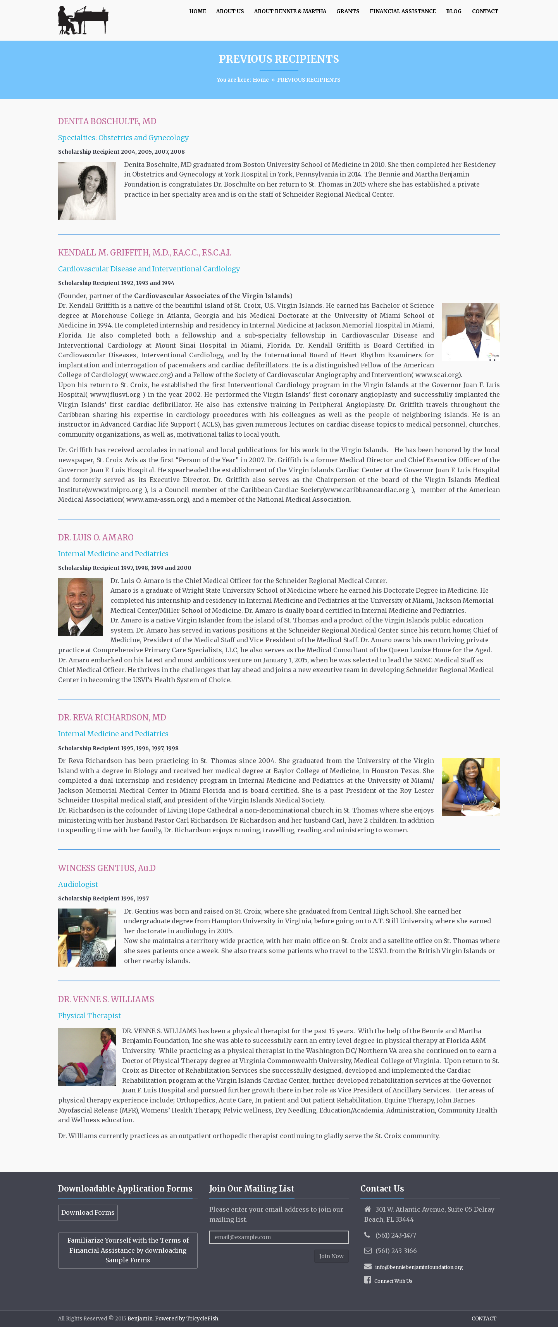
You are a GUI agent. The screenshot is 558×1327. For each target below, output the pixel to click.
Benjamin (139, 1318)
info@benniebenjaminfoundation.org (419, 1267)
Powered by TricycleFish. (186, 1318)
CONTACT (484, 1318)
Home (261, 80)
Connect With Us (393, 1281)
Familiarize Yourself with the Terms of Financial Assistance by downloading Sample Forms (128, 1250)
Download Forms (88, 1212)
